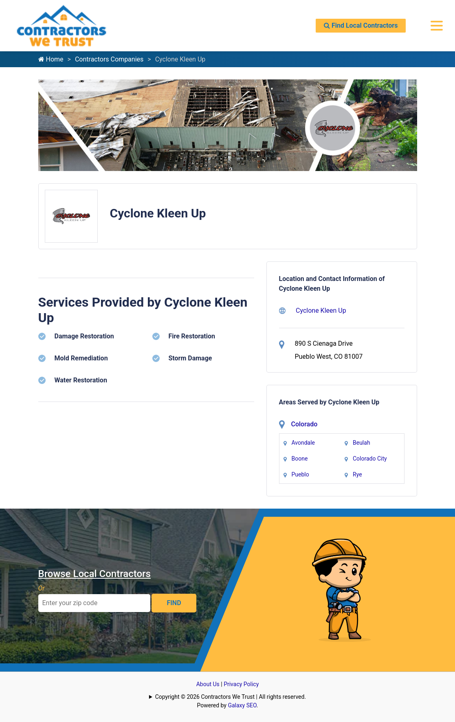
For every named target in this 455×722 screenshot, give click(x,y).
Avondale (303, 442)
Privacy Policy (241, 684)
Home (51, 59)
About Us (208, 684)
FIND (174, 603)
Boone (300, 458)
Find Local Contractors (361, 25)
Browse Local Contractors (94, 573)
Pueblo (300, 474)
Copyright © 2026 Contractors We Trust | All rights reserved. (230, 696)
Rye (357, 474)
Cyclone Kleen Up (312, 310)
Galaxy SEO (242, 705)
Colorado (304, 424)
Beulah (361, 442)
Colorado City (370, 458)
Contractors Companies (109, 59)
